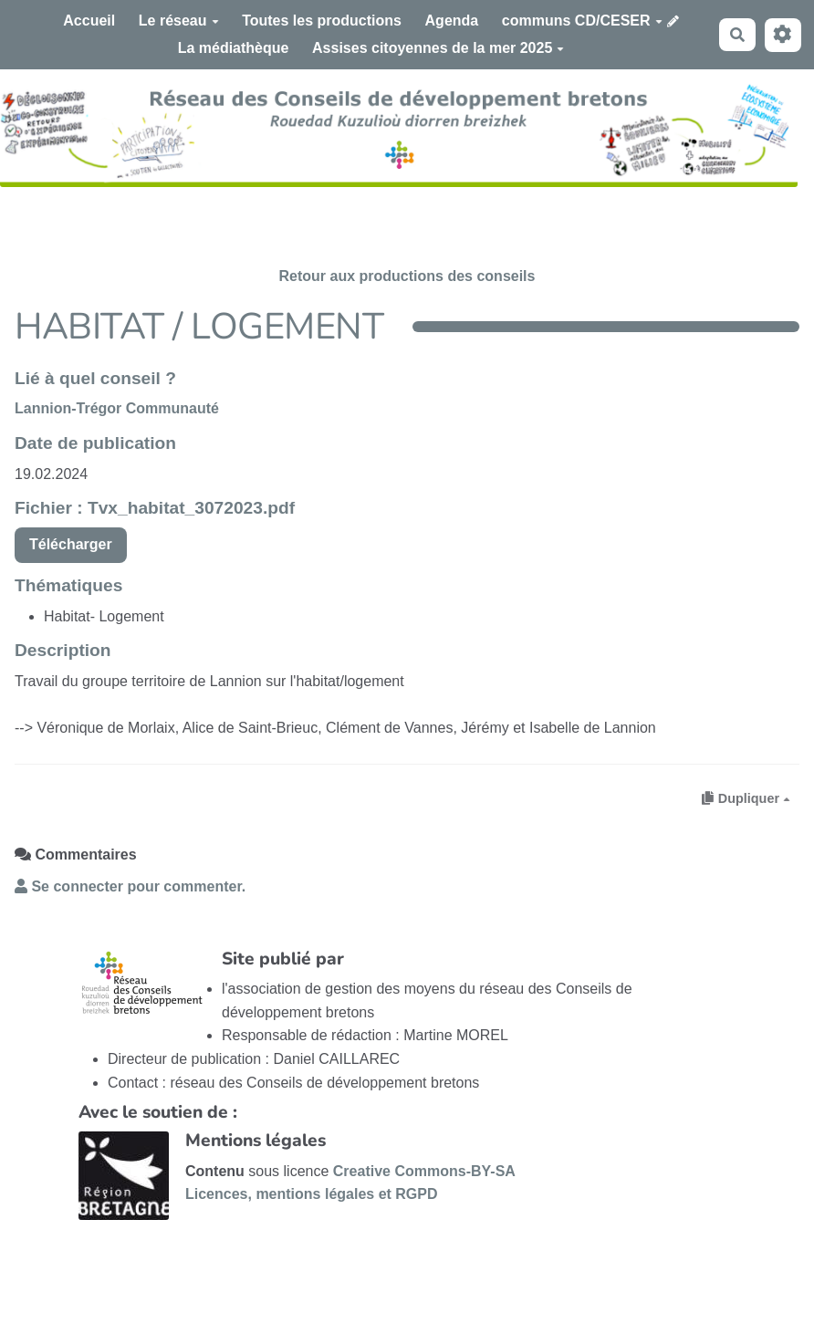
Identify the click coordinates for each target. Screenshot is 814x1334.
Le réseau (179, 20)
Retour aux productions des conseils (407, 276)
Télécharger (70, 544)
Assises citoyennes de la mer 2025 (438, 48)
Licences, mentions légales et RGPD (311, 1194)
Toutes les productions (322, 20)
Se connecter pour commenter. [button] (130, 886)
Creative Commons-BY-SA (424, 1171)
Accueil (89, 20)
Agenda (452, 20)
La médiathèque (233, 48)
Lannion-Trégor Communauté (117, 408)
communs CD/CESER (582, 20)
